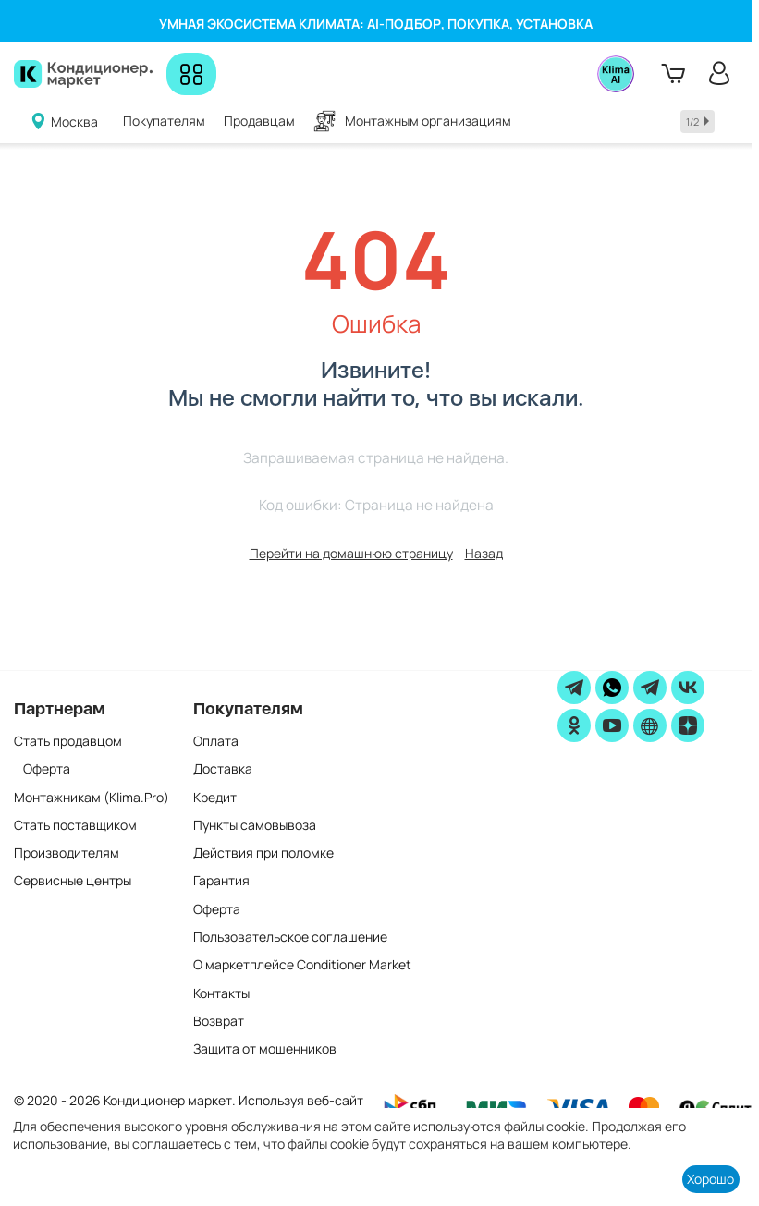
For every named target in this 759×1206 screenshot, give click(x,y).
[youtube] (612, 725)
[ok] (574, 725)
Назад (484, 553)
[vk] (687, 687)
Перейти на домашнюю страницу (351, 553)
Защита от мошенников (265, 1048)
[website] (650, 725)
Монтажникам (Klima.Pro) (91, 797)
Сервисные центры (72, 880)
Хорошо (710, 1179)
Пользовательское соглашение (290, 936)
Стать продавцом (68, 740)
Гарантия (221, 880)
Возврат (218, 1020)
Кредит (215, 797)
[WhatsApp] (612, 687)
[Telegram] (650, 687)
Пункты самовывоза (254, 825)
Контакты (221, 993)
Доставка (222, 768)
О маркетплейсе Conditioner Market (302, 964)
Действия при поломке (263, 852)
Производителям (66, 852)
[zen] (687, 725)
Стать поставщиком (75, 825)
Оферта (46, 768)
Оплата (216, 740)
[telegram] (574, 687)
